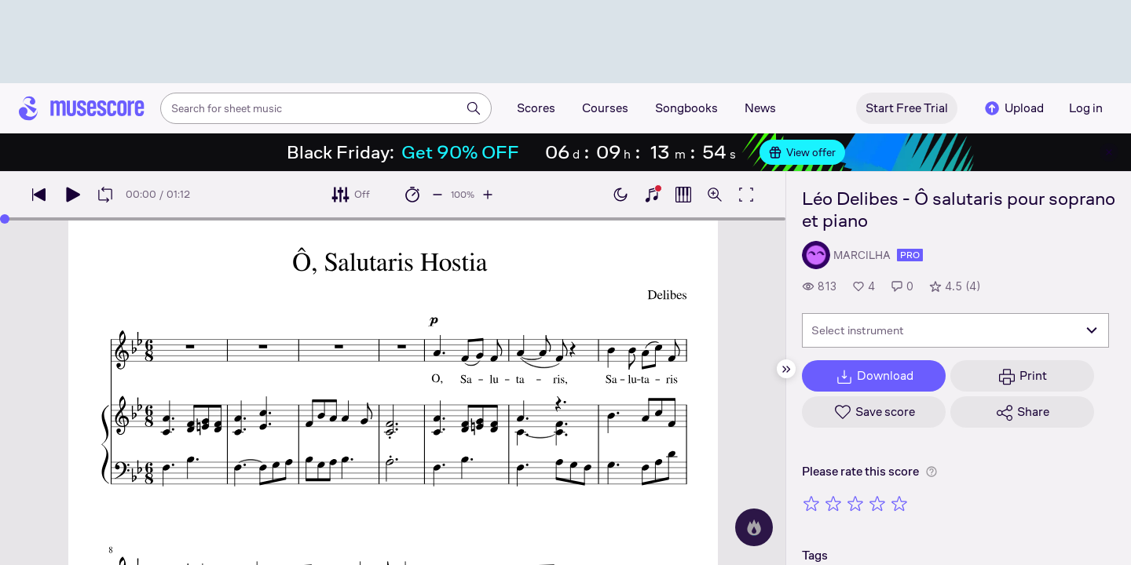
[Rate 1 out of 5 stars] (811, 503)
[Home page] (82, 108)
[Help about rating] (931, 471)
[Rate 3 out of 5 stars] (855, 503)
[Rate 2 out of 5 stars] (833, 503)
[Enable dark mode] (620, 194)
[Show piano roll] (683, 194)
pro (910, 255)
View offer (802, 152)
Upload (1013, 108)
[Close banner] (1109, 152)
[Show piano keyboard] (652, 194)
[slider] (4, 219)
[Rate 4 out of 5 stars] (877, 503)
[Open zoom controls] (714, 194)
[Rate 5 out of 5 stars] (899, 503)
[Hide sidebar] (786, 368)
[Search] (473, 108)
